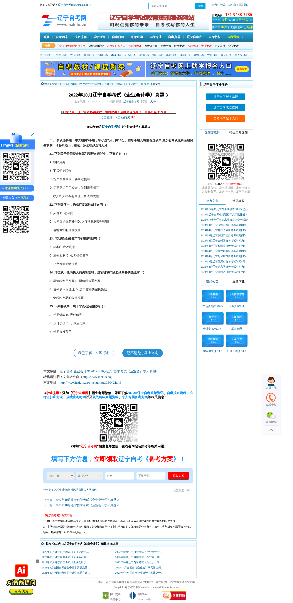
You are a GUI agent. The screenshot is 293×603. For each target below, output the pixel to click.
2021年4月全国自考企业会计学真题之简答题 (139, 567)
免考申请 (166, 45)
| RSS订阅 (231, 4)
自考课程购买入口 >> (16, 188)
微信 (94, 489)
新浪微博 (68, 489)
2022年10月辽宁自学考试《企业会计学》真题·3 (121, 83)
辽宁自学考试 (111, 126)
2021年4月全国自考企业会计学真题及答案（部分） (66, 567)
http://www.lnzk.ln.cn (97, 377)
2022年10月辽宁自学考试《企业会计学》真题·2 (66, 562)
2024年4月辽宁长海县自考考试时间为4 (223, 245)
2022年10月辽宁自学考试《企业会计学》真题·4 (66, 557)
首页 (46, 37)
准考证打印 (151, 45)
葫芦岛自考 (241, 55)
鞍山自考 (89, 55)
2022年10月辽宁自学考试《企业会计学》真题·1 (139, 562)
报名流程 (80, 37)
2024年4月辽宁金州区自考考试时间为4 (223, 240)
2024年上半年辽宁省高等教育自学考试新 (224, 219)
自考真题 (174, 37)
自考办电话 (218, 4)
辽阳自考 (185, 55)
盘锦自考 (199, 55)
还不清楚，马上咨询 (142, 353)
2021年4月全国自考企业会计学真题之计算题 (139, 572)
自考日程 (118, 37)
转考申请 (179, 45)
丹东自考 (130, 55)
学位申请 (233, 45)
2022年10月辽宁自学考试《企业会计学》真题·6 (66, 551)
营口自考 (157, 55)
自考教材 (215, 37)
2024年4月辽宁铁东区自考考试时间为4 (223, 266)
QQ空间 (58, 489)
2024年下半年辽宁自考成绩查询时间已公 (224, 209)
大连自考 (75, 55)
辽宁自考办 (194, 37)
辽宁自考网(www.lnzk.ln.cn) (73, 4)
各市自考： (46, 55)
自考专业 (155, 37)
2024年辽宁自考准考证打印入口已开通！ (224, 214)
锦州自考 (144, 55)
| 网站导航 (243, 4)
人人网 (87, 489)
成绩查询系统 (96, 45)
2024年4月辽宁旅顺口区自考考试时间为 (223, 235)
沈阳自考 (61, 55)
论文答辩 (220, 45)
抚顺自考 (103, 55)
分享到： (48, 489)
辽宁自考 (66, 371)
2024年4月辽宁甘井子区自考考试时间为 (223, 230)
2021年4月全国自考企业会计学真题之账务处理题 (66, 572)
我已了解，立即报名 (93, 353)
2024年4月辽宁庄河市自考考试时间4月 (223, 261)
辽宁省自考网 (68, 83)
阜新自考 (171, 55)
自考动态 (62, 37)
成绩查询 (99, 37)
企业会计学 (85, 83)
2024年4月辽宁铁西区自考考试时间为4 (223, 271)
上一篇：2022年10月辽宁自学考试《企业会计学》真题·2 (81, 499)
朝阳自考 (226, 55)
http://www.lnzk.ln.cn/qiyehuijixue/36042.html (90, 382)
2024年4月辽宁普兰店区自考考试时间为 (223, 251)
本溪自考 (116, 55)
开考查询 (137, 37)
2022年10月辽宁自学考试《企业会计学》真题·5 (139, 551)
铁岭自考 (212, 55)
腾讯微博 (78, 489)
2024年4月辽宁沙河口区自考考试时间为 (223, 225)
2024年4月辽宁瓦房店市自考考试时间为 (223, 256)
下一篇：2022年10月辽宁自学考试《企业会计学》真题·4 (81, 505)
